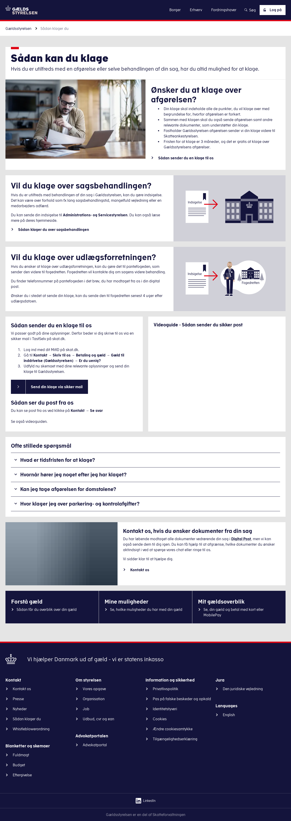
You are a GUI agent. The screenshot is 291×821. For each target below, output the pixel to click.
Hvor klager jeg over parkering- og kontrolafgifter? (80, 503)
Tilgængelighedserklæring (175, 739)
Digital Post (241, 539)
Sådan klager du (27, 719)
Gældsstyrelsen (18, 28)
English (229, 715)
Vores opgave (94, 689)
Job (86, 709)
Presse (18, 699)
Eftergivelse (22, 775)
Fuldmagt (21, 755)
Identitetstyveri (165, 709)
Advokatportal (95, 745)
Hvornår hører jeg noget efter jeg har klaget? (73, 474)
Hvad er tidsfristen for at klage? (57, 460)
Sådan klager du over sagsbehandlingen (53, 229)
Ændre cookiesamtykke (173, 729)
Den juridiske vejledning (243, 689)
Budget (19, 765)
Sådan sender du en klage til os (185, 158)
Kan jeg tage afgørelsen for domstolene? (68, 489)
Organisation (94, 699)
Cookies (160, 719)
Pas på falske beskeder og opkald (182, 699)
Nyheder (20, 709)
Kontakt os (139, 570)
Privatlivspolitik (165, 689)
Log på (272, 10)
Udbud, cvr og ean (98, 719)
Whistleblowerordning (31, 729)
